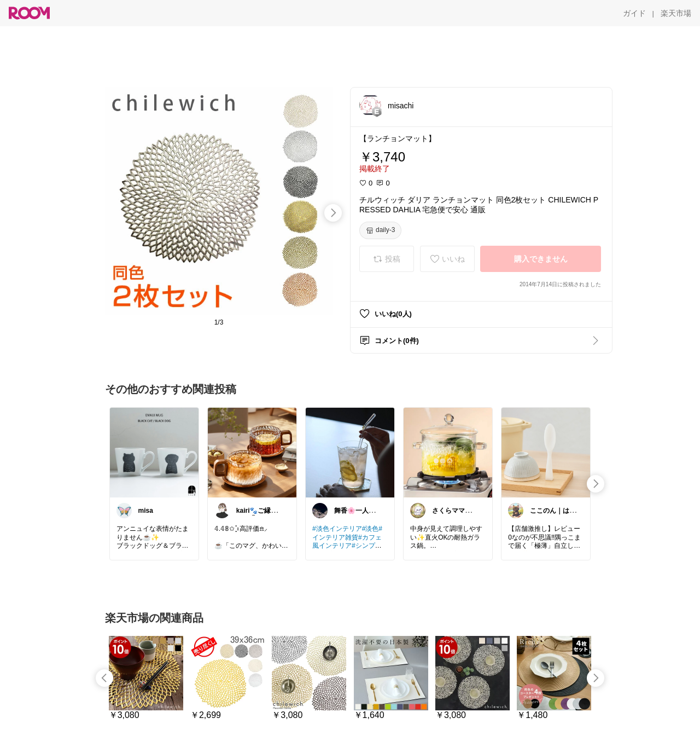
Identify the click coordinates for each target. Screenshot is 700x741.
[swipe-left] (104, 678)
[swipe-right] (333, 213)
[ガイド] (634, 13)
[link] (154, 452)
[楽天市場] (676, 13)
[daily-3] (380, 230)
